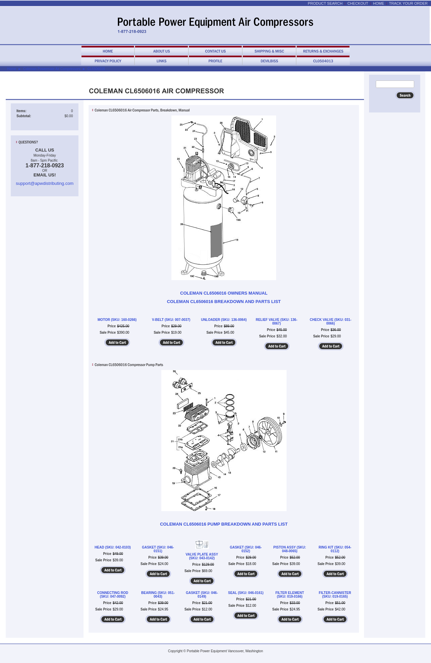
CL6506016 (96, 69)
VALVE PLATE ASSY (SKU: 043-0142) (202, 556)
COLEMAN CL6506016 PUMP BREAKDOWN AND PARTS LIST (224, 524)
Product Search (325, 3)
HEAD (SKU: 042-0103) (113, 547)
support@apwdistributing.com (44, 183)
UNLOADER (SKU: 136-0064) (224, 320)
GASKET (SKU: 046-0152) (246, 549)
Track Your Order (408, 3)
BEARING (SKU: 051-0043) (157, 594)
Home (378, 3)
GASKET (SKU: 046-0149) (202, 594)
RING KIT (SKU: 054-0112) (335, 549)
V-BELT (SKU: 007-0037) (171, 320)
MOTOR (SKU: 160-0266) (117, 320)
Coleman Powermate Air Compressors (51, 69)
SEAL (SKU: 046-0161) (245, 593)
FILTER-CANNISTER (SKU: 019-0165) (335, 594)
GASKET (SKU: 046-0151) (158, 549)
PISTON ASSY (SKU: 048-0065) (289, 549)
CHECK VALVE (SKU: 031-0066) (331, 321)
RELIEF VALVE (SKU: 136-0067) (276, 321)
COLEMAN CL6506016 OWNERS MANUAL (223, 293)
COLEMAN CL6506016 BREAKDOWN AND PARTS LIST (224, 301)
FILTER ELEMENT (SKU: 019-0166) (289, 594)
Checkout (357, 3)
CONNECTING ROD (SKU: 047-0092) (112, 594)
